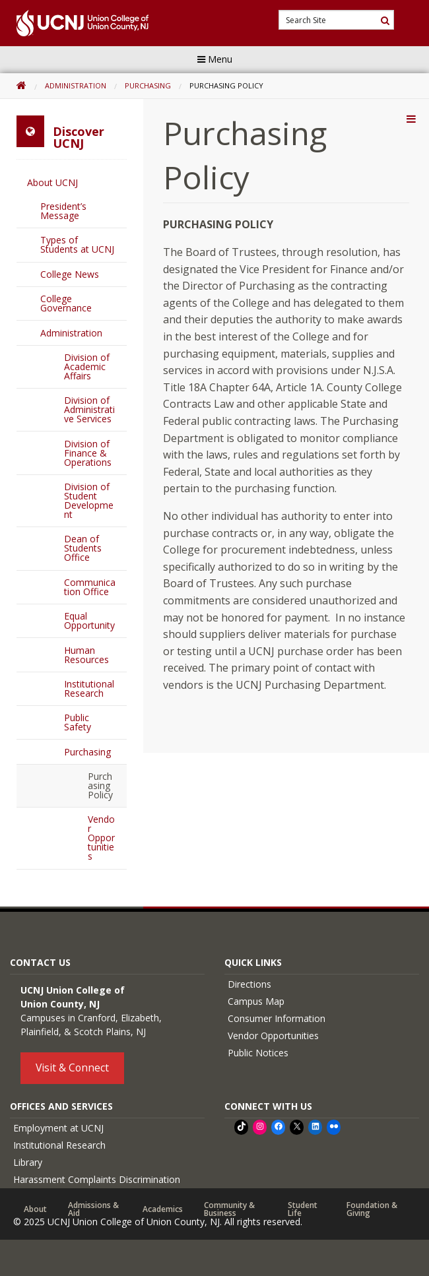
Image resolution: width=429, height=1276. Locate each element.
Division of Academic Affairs (87, 366)
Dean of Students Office (83, 547)
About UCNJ (52, 182)
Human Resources (86, 655)
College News (69, 274)
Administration (75, 85)
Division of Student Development (89, 500)
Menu (214, 59)
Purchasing (148, 85)
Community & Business (229, 1209)
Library (27, 1162)
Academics (163, 1209)
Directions (249, 984)
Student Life (302, 1209)
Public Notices (258, 1052)
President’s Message (63, 211)
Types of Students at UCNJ (77, 244)
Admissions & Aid (93, 1209)
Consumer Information (276, 1018)
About (35, 1209)
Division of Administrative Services (89, 409)
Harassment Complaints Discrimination (96, 1179)
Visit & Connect (72, 1067)
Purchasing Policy (100, 785)
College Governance (66, 303)
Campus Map (256, 1001)
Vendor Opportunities (101, 837)
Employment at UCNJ (58, 1128)
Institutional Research (89, 688)
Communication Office (90, 587)
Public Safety (77, 722)
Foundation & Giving (371, 1209)
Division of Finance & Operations (88, 452)
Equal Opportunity (89, 620)
